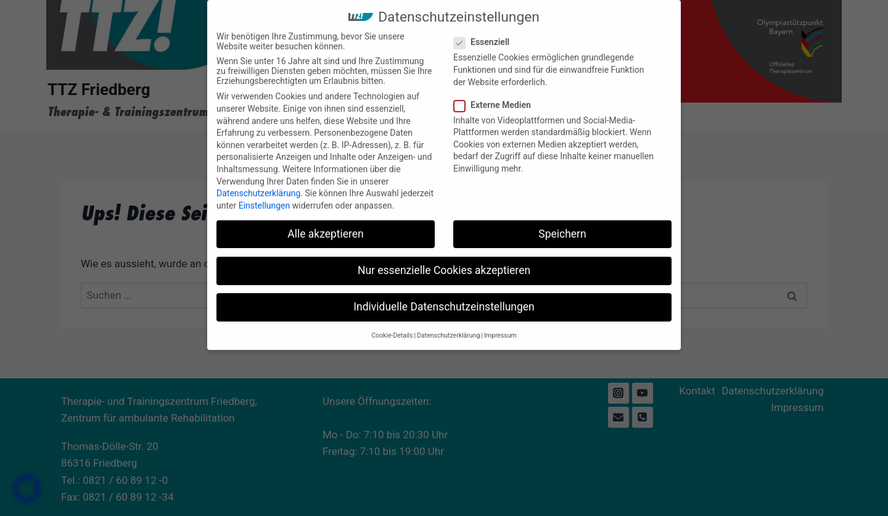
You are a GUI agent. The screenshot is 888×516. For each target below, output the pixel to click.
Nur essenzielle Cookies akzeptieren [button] (444, 262)
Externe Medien (496, 96)
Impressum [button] (500, 327)
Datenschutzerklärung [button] (448, 327)
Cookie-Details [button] (392, 327)
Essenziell (485, 34)
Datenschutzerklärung (258, 184)
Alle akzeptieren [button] (325, 225)
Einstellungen (264, 197)
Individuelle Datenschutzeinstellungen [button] (443, 298)
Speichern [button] (562, 225)
